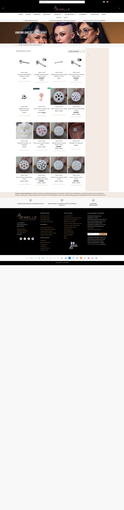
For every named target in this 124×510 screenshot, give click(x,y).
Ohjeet (104, 14)
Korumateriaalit (71, 14)
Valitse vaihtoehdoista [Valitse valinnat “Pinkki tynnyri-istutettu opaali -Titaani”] (41, 150)
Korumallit (58, 14)
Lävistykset (47, 14)
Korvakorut (37, 14)
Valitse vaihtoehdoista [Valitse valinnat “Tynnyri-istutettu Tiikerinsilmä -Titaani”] (24, 184)
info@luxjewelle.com (22, 231)
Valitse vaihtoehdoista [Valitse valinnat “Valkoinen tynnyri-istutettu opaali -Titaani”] (59, 150)
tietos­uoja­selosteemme (93, 244)
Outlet (66, 17)
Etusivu (20, 14)
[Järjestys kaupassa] (76, 51)
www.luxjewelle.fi (21, 232)
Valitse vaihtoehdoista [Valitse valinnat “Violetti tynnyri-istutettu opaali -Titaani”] (76, 116)
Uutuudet (28, 14)
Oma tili (58, 17)
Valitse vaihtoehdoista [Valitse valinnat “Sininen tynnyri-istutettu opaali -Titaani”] (59, 184)
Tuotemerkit (83, 14)
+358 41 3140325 (21, 229)
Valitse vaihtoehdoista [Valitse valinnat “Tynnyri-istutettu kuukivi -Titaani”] (76, 185)
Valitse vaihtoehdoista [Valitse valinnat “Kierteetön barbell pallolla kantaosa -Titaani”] (24, 81)
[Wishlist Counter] (114, 8)
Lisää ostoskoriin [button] (41, 115)
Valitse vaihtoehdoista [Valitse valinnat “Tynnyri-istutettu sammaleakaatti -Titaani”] (41, 185)
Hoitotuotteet (95, 14)
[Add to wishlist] (24, 85)
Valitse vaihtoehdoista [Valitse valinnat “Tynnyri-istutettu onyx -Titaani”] (59, 114)
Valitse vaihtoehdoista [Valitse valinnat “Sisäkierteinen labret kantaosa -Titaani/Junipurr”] (76, 82)
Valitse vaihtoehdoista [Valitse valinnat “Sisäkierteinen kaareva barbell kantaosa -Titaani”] (59, 81)
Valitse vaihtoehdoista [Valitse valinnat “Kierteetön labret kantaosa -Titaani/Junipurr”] (41, 82)
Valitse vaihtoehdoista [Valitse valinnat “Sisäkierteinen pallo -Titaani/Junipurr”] (24, 115)
